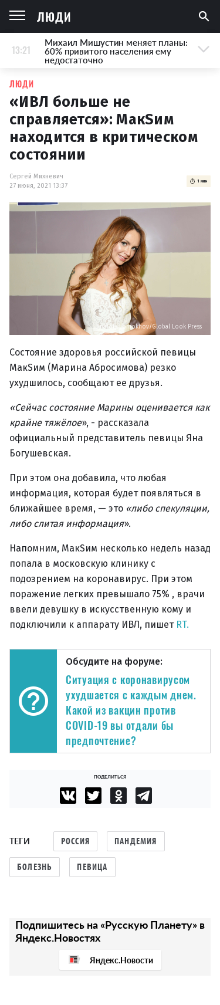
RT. (182, 624)
